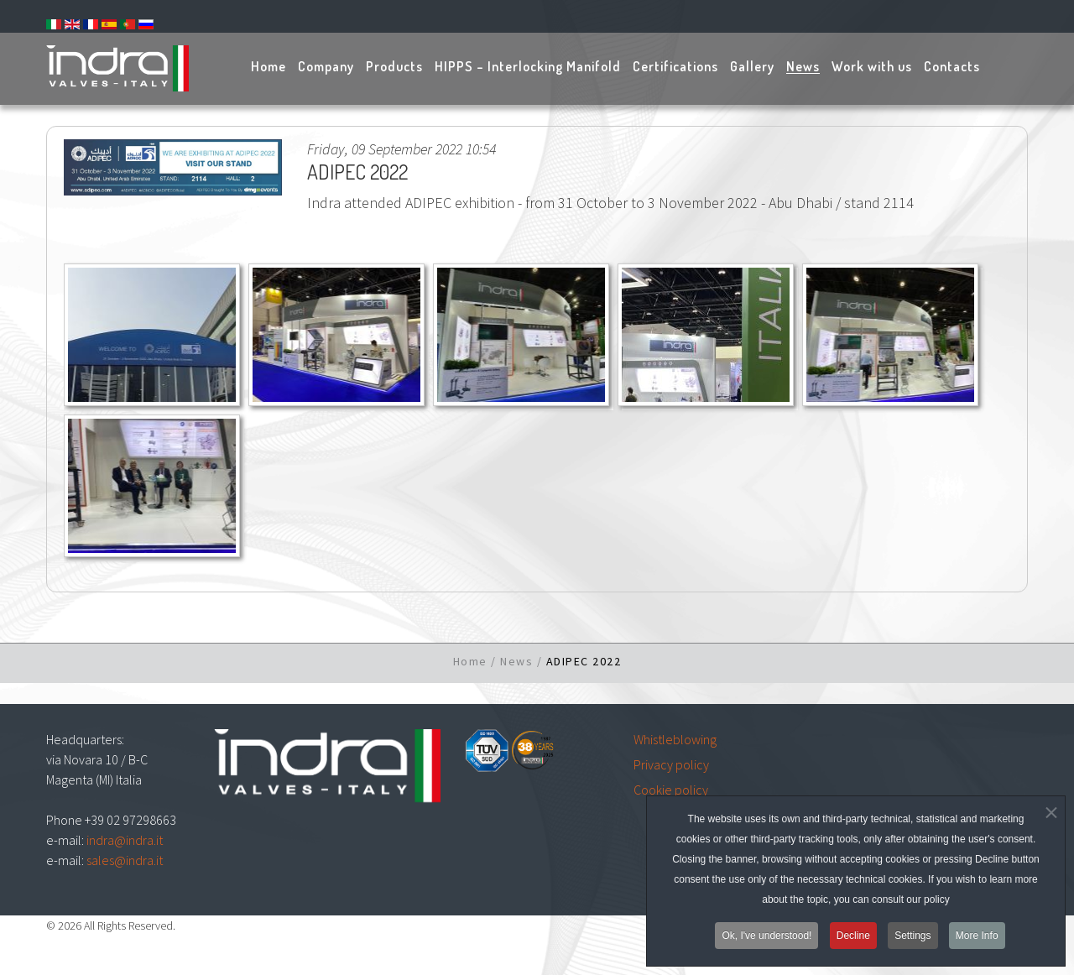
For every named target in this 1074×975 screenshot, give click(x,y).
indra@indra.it (124, 840)
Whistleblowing (675, 739)
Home (470, 661)
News (516, 661)
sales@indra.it (124, 860)
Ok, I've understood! (766, 940)
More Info (977, 940)
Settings (912, 940)
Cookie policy (670, 789)
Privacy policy (671, 764)
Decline (853, 940)
